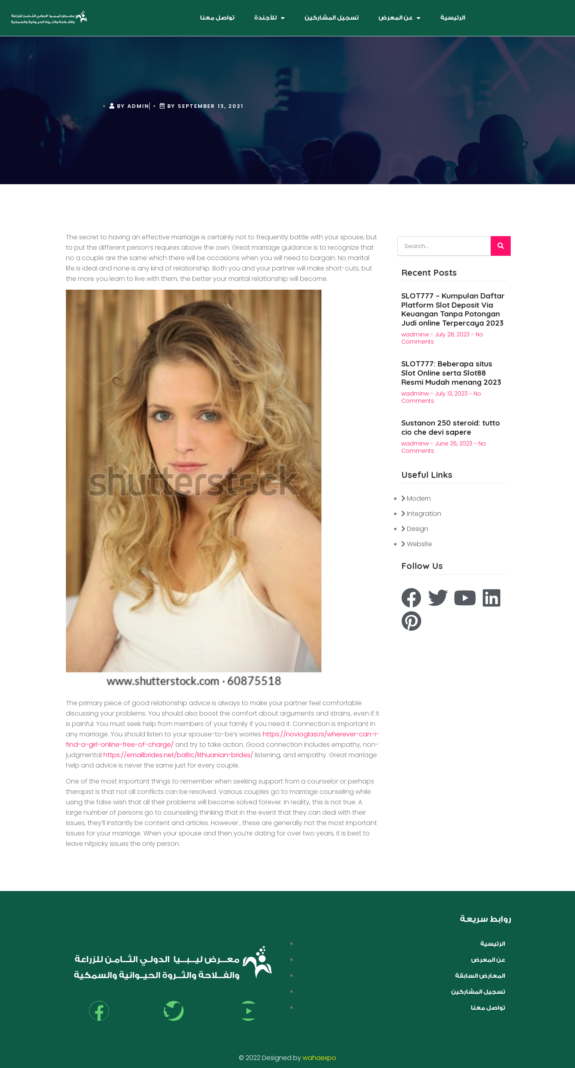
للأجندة (269, 18)
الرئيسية (452, 17)
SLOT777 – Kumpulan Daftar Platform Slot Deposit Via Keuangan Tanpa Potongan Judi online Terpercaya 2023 (453, 309)
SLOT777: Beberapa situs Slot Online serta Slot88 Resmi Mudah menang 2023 (451, 373)
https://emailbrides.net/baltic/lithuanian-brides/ (178, 755)
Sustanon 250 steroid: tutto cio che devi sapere (450, 427)
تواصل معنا (217, 17)
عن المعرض (399, 18)
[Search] (501, 246)
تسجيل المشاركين (332, 17)
